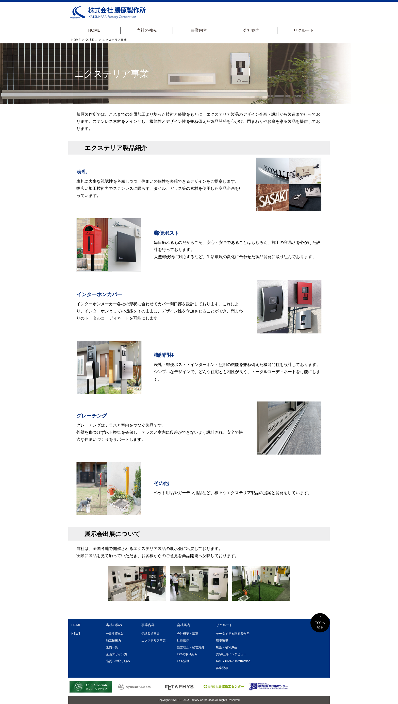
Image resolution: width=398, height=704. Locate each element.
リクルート (303, 30)
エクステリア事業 (153, 640)
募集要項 (222, 668)
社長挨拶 (183, 640)
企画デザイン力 (116, 654)
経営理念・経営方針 (190, 647)
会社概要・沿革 (187, 633)
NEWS (75, 633)
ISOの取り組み (187, 654)
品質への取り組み (118, 661)
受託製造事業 (150, 633)
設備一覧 (112, 647)
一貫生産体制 (115, 633)
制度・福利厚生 (226, 647)
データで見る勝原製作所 (233, 633)
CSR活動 (183, 661)
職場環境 (222, 640)
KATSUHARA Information (233, 661)
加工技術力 (113, 640)
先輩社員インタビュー (231, 654)
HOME (94, 30)
